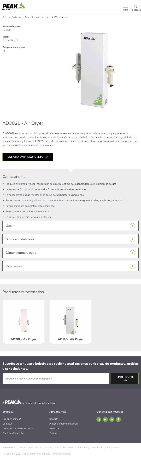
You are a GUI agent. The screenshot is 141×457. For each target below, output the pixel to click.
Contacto (7, 423)
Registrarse (125, 376)
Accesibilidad (9, 447)
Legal (48, 447)
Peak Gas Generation (13, 433)
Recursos (54, 428)
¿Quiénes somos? (11, 419)
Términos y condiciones (90, 447)
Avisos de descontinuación (63, 423)
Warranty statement (64, 447)
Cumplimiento (113, 447)
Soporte (53, 419)
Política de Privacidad (31, 447)
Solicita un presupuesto (25, 157)
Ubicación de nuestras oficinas (18, 428)
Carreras (54, 433)
